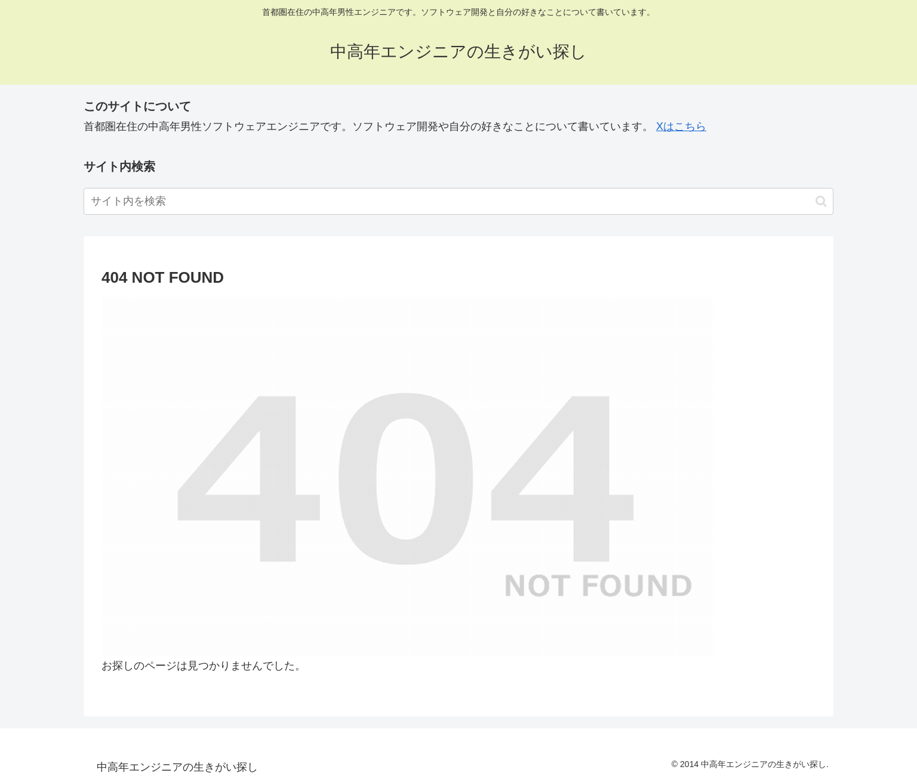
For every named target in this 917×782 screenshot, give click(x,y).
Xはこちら (681, 126)
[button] (821, 201)
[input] (458, 201)
